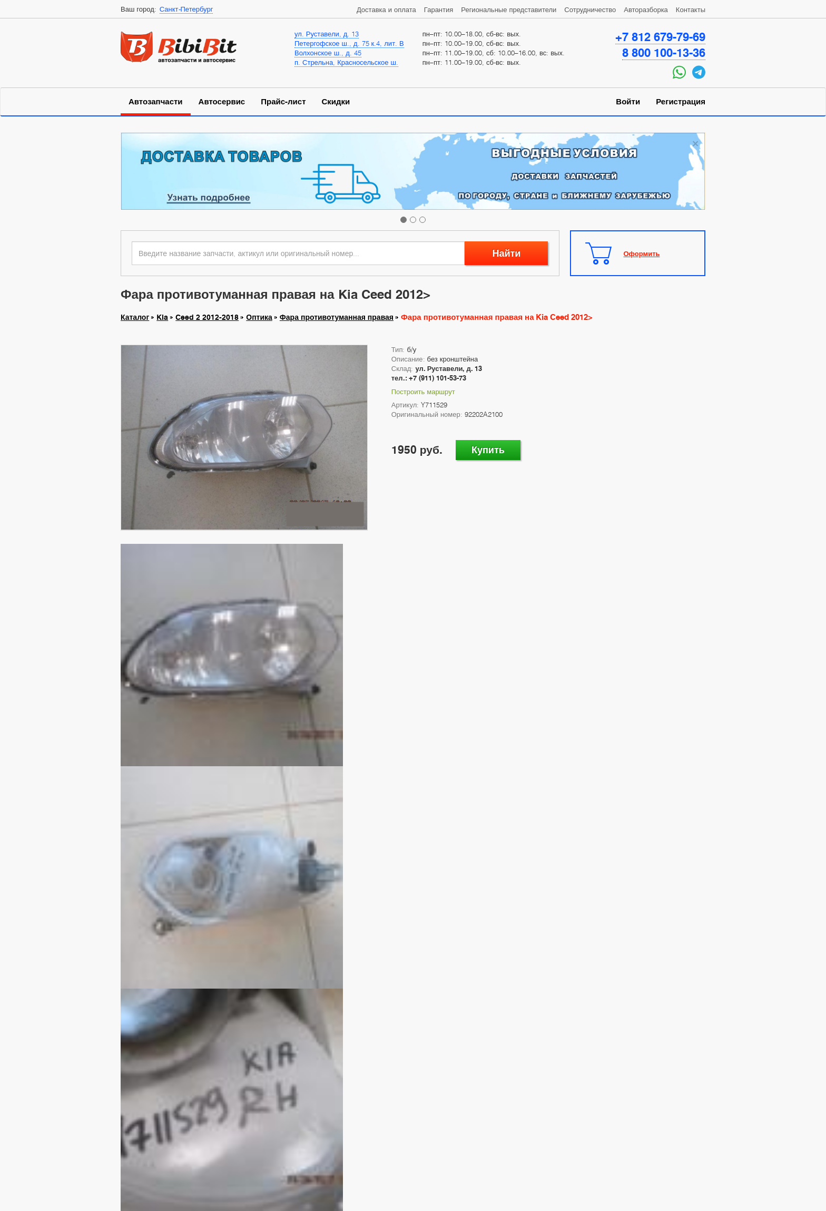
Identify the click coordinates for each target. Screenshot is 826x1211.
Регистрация (680, 101)
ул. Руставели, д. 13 (326, 34)
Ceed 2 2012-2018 (207, 317)
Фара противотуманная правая (337, 317)
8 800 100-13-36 (663, 53)
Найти (506, 253)
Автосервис (222, 101)
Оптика (259, 317)
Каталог (135, 317)
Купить (488, 449)
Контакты (690, 9)
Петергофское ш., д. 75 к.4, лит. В (349, 43)
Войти (628, 101)
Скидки (336, 101)
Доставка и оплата (386, 9)
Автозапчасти (156, 101)
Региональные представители (508, 9)
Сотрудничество (590, 9)
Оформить (642, 253)
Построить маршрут (423, 391)
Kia (162, 317)
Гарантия (438, 9)
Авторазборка (646, 9)
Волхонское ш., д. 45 (327, 52)
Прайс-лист (283, 101)
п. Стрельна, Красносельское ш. (346, 62)
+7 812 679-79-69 (660, 37)
